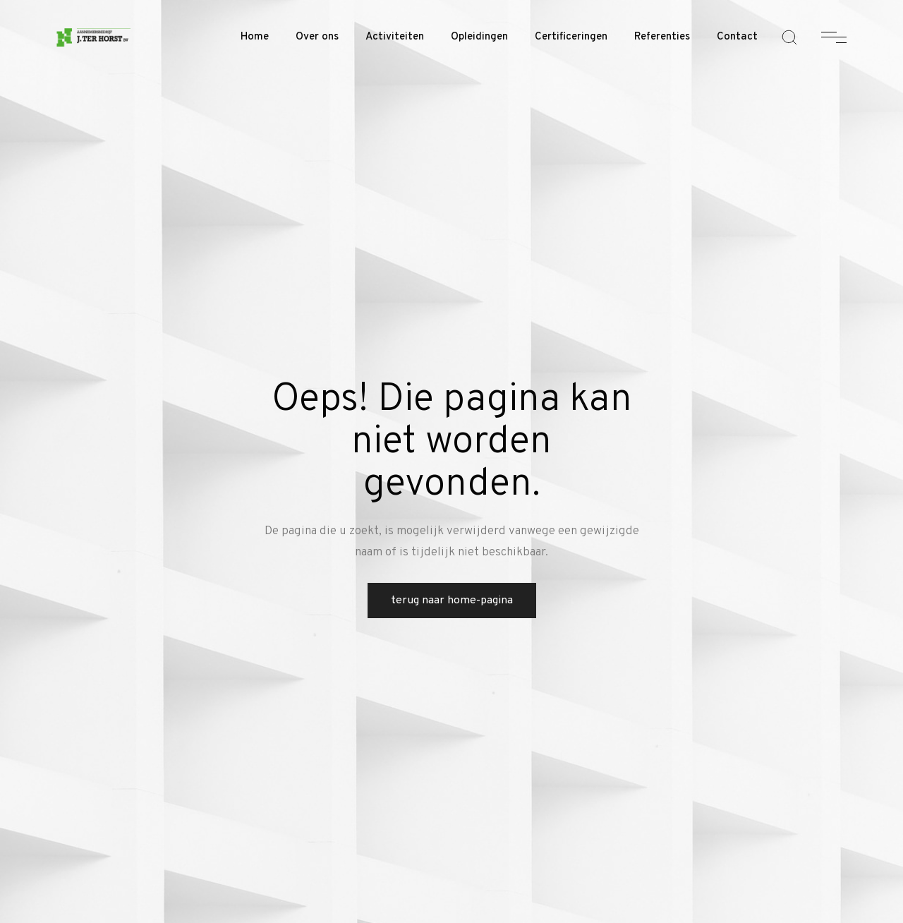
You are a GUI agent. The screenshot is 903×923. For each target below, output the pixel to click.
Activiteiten (394, 37)
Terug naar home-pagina (452, 600)
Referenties (662, 37)
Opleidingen (479, 37)
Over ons (317, 37)
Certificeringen (571, 37)
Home (255, 37)
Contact (737, 37)
